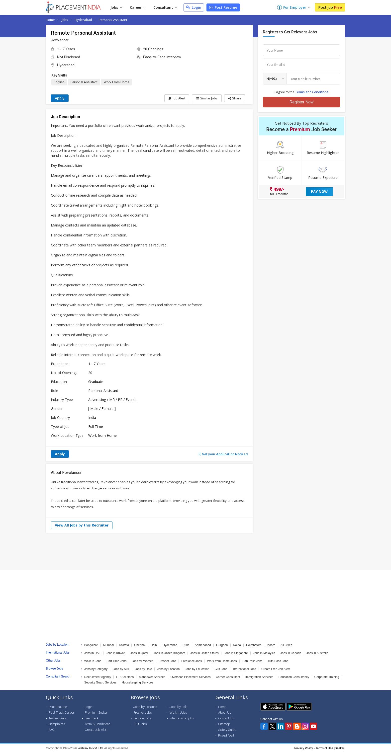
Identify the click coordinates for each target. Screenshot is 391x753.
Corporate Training (326, 677)
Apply (60, 98)
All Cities (286, 645)
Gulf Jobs (220, 669)
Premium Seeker (96, 712)
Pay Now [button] (319, 191)
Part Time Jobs (116, 661)
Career (138, 7)
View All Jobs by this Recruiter (81, 525)
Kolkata (124, 645)
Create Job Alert (96, 730)
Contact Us (226, 718)
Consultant (165, 7)
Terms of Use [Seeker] (330, 748)
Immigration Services (259, 677)
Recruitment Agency (97, 677)
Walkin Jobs (178, 712)
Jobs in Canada (291, 653)
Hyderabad (83, 19)
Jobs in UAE (92, 653)
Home (50, 19)
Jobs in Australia (317, 653)
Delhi (154, 645)
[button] (234, 98)
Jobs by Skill (121, 669)
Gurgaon (222, 645)
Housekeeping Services (137, 682)
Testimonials (57, 718)
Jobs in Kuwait (115, 653)
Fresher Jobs (167, 661)
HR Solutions (125, 677)
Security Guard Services (100, 682)
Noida (237, 645)
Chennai (139, 645)
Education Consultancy (294, 677)
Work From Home (116, 82)
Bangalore (91, 645)
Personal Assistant (113, 19)
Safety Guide (227, 730)
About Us (224, 712)
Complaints (57, 724)
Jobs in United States (204, 653)
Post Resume (223, 7)
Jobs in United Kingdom (169, 653)
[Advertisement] (195, 551)
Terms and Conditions (311, 92)
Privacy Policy (303, 748)
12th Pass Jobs (252, 661)
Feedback (91, 718)
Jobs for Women (142, 661)
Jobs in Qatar (139, 653)
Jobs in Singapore (236, 653)
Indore (271, 645)
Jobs (116, 7)
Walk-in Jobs (92, 661)
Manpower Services (152, 677)
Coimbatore (254, 645)
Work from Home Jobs (222, 661)
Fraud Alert (226, 735)
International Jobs (244, 669)
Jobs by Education (197, 669)
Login (193, 7)
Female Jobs (142, 718)
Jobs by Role (143, 669)
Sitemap (224, 724)
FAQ (51, 730)
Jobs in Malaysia (264, 653)
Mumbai (108, 645)
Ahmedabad (203, 645)
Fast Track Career (61, 712)
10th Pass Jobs (278, 661)
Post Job (330, 7)
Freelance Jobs (191, 661)
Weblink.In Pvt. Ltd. (90, 748)
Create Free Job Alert (275, 669)
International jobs (182, 718)
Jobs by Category (95, 669)
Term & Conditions (97, 724)
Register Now (301, 102)
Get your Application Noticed (223, 454)
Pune (186, 645)
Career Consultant (228, 677)
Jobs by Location (168, 669)
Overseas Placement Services (191, 677)
